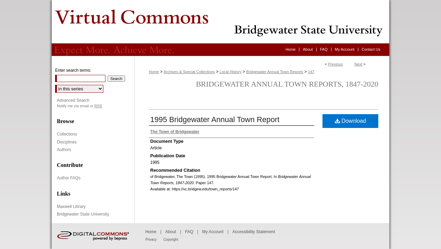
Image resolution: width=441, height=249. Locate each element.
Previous (335, 64)
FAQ (189, 231)
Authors (64, 149)
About (170, 231)
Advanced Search (73, 100)
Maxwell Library (71, 206)
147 (311, 72)
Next (358, 64)
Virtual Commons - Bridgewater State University (220, 21)
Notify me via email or (79, 106)
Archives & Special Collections (189, 72)
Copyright (170, 239)
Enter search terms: (73, 70)
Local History (230, 72)
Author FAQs (69, 178)
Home (154, 72)
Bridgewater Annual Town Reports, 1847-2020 (287, 84)
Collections (67, 134)
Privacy (151, 239)
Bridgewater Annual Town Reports (275, 72)
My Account (213, 231)
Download (350, 121)
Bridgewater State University (83, 214)
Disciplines (66, 142)
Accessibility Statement (254, 231)
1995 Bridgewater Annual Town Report (214, 119)
